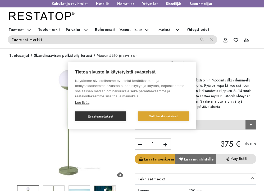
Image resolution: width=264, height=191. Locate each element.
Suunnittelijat (201, 3)
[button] (195, 179)
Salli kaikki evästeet (163, 116)
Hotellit (102, 3)
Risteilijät (173, 3)
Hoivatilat (125, 3)
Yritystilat (150, 3)
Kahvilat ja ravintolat (70, 3)
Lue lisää (82, 103)
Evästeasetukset (100, 116)
